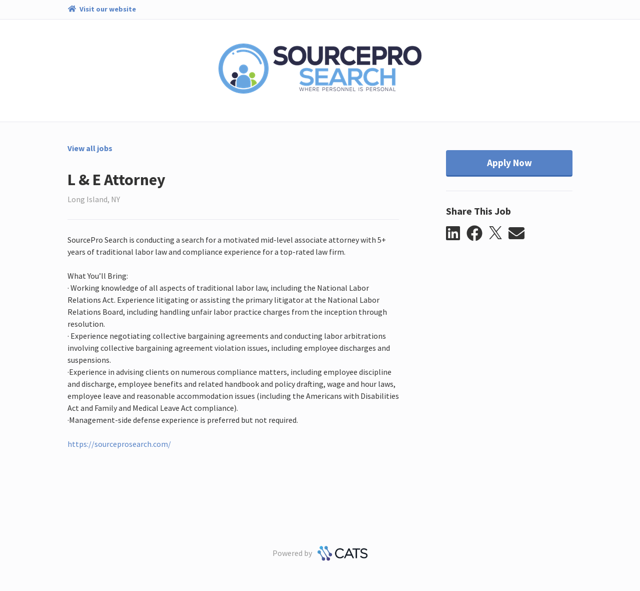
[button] (456, 233)
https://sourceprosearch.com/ (119, 444)
